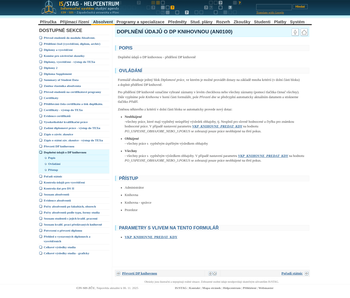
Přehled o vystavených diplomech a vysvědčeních (67, 239)
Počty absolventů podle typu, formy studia (72, 212)
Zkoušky (242, 21)
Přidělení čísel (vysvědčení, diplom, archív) (72, 43)
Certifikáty (51, 98)
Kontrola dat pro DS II (59, 188)
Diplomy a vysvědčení (58, 49)
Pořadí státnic (53, 176)
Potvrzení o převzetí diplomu (63, 230)
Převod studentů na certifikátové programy (72, 92)
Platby (280, 21)
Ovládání (54, 163)
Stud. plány (201, 21)
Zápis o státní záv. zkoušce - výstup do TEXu (73, 140)
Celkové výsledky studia (60, 247)
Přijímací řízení (74, 21)
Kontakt (194, 288)
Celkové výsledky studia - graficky (66, 253)
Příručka (48, 21)
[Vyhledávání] (274, 7)
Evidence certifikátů (57, 116)
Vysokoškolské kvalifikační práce (66, 122)
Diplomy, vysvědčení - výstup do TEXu (69, 61)
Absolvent (103, 21)
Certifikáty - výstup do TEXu (63, 110)
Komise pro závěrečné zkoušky (64, 55)
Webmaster (266, 288)
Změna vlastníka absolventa (62, 85)
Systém (297, 21)
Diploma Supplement (58, 73)
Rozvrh (223, 21)
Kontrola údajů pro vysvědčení (64, 182)
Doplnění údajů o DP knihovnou (65, 152)
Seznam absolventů (56, 194)
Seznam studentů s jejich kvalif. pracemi (70, 218)
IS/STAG (181, 288)
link (283, 47)
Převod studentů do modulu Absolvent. (69, 37)
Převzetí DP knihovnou (59, 146)
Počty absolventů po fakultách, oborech (70, 206)
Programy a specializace (140, 21)
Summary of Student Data (61, 79)
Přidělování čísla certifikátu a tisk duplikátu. (73, 104)
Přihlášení (249, 288)
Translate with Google (270, 12)
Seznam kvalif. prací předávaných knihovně (73, 224)
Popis (52, 157)
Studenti (262, 21)
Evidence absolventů (57, 200)
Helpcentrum (232, 288)
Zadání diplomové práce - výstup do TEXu (72, 128)
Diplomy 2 (50, 67)
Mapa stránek (211, 288)
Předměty (177, 21)
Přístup (53, 169)
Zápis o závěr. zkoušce (58, 134)
